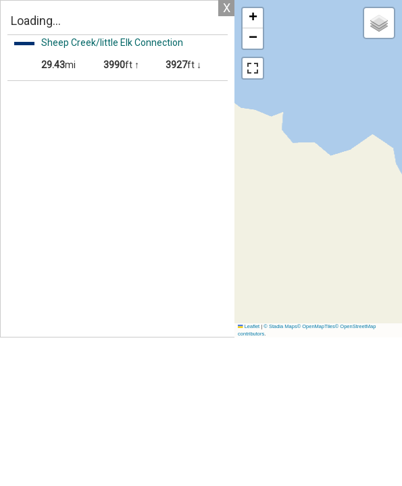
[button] (253, 18)
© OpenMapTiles (316, 326)
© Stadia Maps (280, 326)
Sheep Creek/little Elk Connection (112, 42)
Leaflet (248, 326)
